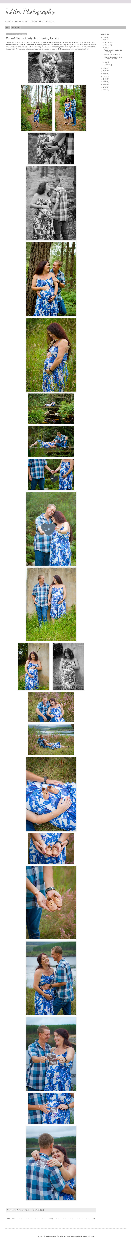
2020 (105, 68)
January (107, 65)
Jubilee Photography (29, 11)
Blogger (91, 1236)
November (108, 42)
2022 (105, 37)
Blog (7, 27)
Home (51, 1218)
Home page (15, 27)
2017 (105, 76)
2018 (105, 73)
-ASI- (78, 1236)
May (106, 47)
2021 (105, 40)
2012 (105, 90)
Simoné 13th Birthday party (112, 54)
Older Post (92, 1218)
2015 (105, 82)
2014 (105, 84)
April (106, 62)
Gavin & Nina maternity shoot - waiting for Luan (113, 58)
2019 (105, 71)
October (107, 45)
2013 (105, 87)
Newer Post (10, 1218)
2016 (105, 79)
